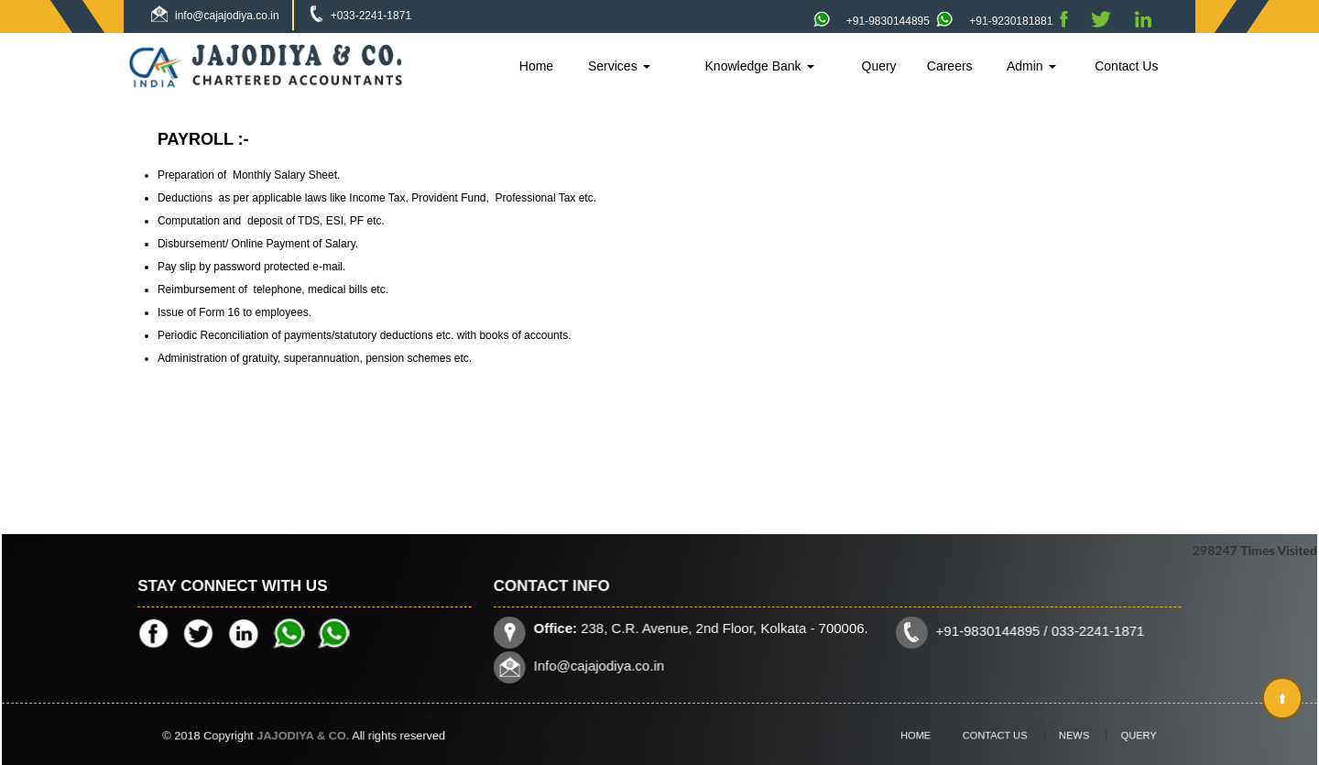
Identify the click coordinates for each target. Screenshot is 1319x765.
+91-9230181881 (994, 21)
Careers (950, 66)
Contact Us (1126, 66)
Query (879, 66)
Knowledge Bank (759, 66)
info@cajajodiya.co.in (227, 15)
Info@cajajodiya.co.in (605, 664)
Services (619, 66)
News (1061, 734)
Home (536, 66)
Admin (1031, 66)
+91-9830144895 (871, 21)
